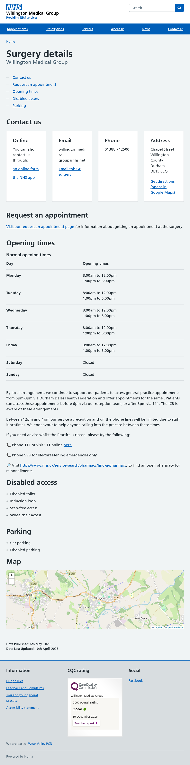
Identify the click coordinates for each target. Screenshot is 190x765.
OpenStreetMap (174, 627)
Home (10, 41)
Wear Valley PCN (40, 744)
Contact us (175, 29)
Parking (19, 105)
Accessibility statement (22, 708)
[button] (11, 576)
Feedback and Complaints (25, 688)
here (68, 445)
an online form (26, 169)
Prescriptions (55, 29)
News (146, 29)
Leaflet (157, 627)
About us (117, 29)
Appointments (17, 29)
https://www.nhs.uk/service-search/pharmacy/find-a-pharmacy (73, 465)
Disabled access (26, 98)
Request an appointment (34, 84)
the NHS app (24, 177)
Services (87, 29)
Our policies (14, 681)
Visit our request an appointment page (40, 226)
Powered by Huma (19, 756)
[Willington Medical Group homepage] (32, 12)
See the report (84, 723)
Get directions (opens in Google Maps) (162, 187)
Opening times (25, 91)
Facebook (136, 681)
